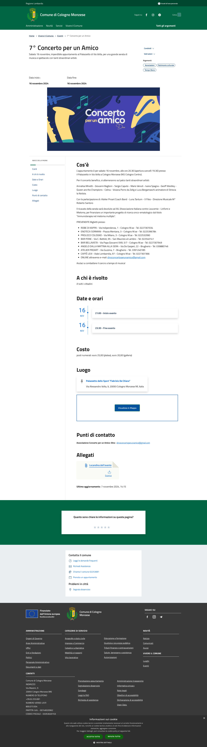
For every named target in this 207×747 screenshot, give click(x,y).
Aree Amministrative (35, 643)
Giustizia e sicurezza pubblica (117, 643)
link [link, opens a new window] (129, 731)
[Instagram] (147, 14)
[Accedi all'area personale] (167, 3)
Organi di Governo (34, 638)
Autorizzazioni (110, 657)
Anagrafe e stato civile (75, 638)
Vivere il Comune (46, 35)
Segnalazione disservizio (89, 685)
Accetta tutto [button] (93, 737)
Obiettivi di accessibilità (127, 695)
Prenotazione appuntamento (91, 681)
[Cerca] (178, 14)
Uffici (28, 648)
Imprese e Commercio (74, 643)
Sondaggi (82, 690)
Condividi (149, 48)
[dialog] (103, 731)
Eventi (60, 35)
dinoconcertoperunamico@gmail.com (126, 257)
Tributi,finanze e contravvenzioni (118, 647)
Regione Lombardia (34, 3)
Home (31, 35)
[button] (103, 742)
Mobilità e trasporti (73, 652)
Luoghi (146, 661)
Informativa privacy (126, 685)
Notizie (146, 638)
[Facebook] (141, 14)
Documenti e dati (33, 667)
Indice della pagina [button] (39, 160)
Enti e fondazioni (33, 652)
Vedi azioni (150, 54)
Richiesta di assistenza (88, 700)
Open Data (122, 704)
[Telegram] (154, 14)
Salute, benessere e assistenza (117, 652)
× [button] (204, 718)
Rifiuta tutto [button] (114, 736)
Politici (29, 657)
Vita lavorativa (71, 657)
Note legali (122, 690)
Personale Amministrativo (37, 662)
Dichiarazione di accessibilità (130, 700)
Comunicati (148, 643)
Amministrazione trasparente (130, 681)
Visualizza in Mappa (127, 407)
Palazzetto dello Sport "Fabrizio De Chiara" (108, 381)
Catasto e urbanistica (74, 648)
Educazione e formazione (115, 638)
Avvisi (146, 648)
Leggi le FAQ (83, 695)
